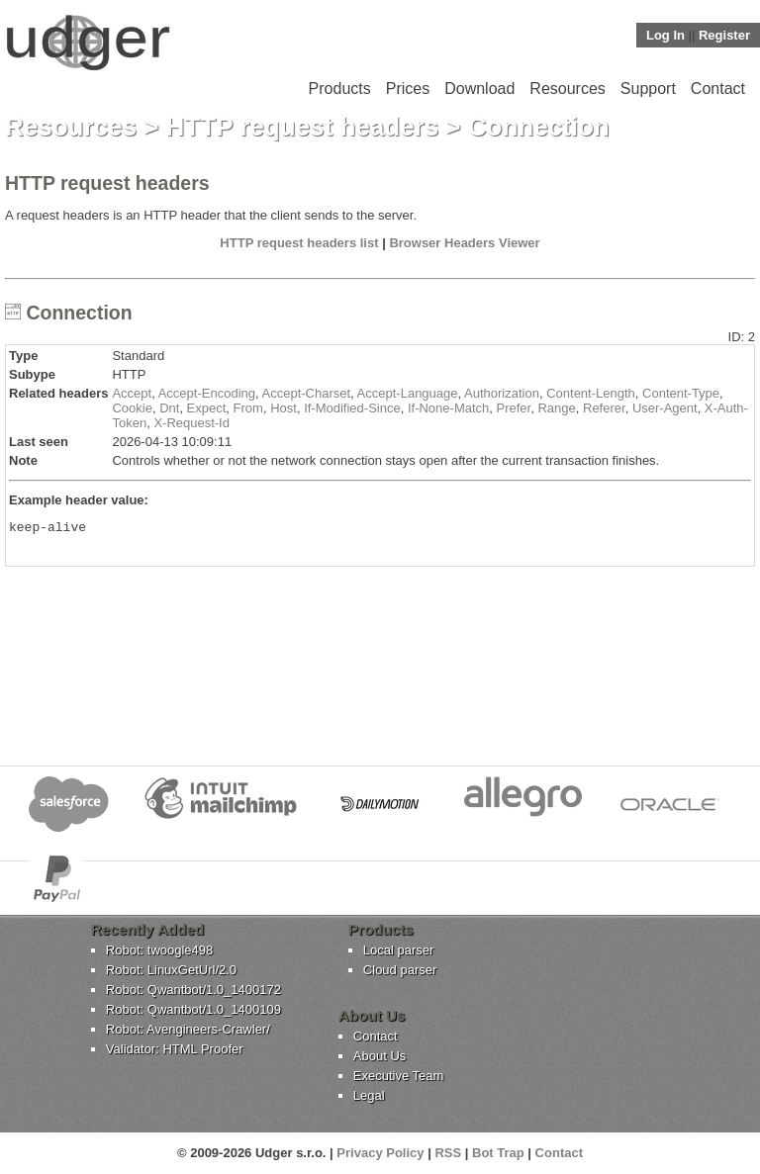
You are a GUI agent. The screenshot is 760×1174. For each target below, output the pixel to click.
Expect (207, 408)
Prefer (514, 408)
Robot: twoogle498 (159, 950)
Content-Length (590, 393)
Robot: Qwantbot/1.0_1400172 (193, 989)
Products (340, 88)
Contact (718, 88)
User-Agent (665, 408)
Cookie (131, 408)
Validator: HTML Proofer (174, 1048)
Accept (131, 393)
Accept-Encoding (206, 393)
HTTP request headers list (299, 242)
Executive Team (398, 1075)
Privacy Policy (380, 1152)
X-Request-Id (191, 422)
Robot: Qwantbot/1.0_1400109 (193, 1009)
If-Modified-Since (352, 408)
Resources (567, 88)
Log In (665, 35)
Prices (407, 88)
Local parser (398, 950)
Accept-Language (407, 393)
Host (283, 408)
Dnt (169, 408)
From (248, 408)
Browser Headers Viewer (464, 242)
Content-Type (680, 393)
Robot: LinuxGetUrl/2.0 (171, 969)
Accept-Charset (306, 393)
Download (479, 88)
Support (648, 88)
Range (556, 408)
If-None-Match (448, 408)
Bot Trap (498, 1152)
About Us (379, 1055)
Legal (369, 1095)
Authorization (501, 393)
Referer (604, 408)
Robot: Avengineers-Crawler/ (188, 1029)
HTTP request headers (302, 126)
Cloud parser (399, 969)
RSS (447, 1152)
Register (724, 35)
